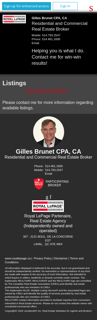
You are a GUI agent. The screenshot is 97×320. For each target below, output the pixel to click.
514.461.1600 (51, 39)
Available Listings (46, 91)
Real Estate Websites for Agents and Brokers (67, 310)
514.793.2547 (51, 35)
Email (35, 43)
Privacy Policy (43, 258)
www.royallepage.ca (18, 258)
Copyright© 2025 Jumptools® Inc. (23, 310)
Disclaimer (61, 258)
